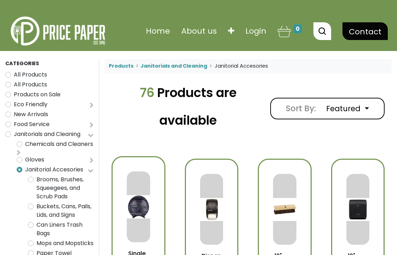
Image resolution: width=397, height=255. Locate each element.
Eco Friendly (30, 104)
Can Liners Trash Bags (59, 229)
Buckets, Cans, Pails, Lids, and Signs (63, 210)
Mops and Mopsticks (64, 243)
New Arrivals (31, 114)
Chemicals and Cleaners (59, 144)
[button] (229, 31)
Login (254, 31)
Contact (363, 31)
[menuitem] (156, 31)
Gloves (34, 159)
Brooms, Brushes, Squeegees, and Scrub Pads (60, 187)
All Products (30, 74)
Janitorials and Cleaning (47, 134)
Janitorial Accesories (54, 169)
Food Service (32, 124)
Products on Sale (37, 94)
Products (121, 65)
